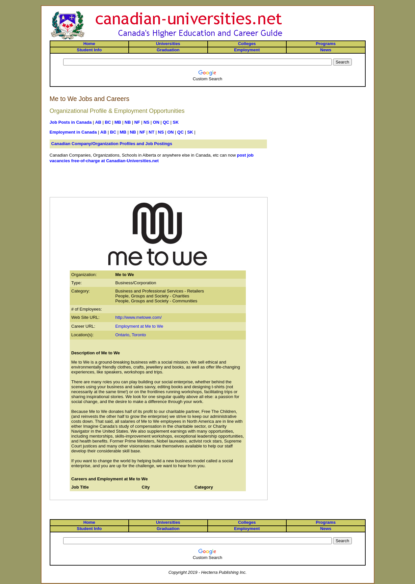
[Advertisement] (159, 183)
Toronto (139, 334)
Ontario (122, 334)
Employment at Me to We (139, 326)
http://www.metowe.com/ (138, 317)
